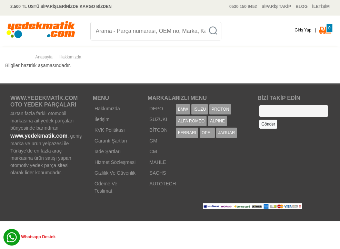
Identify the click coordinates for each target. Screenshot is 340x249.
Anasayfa (43, 57)
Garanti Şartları (110, 141)
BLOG (302, 6)
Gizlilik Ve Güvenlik (115, 173)
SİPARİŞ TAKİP (276, 6)
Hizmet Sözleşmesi (115, 162)
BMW (183, 109)
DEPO (156, 108)
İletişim (102, 119)
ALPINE (217, 121)
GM (153, 141)
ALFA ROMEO (191, 121)
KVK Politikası (109, 130)
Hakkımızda (107, 108)
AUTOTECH (162, 183)
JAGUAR (226, 132)
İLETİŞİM (321, 6)
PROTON (220, 109)
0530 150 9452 (243, 6)
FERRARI (187, 132)
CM (153, 151)
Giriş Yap (302, 30)
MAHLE (157, 162)
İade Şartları (107, 151)
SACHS (157, 173)
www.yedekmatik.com (39, 136)
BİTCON (158, 130)
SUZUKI (158, 119)
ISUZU (199, 109)
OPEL (207, 132)
